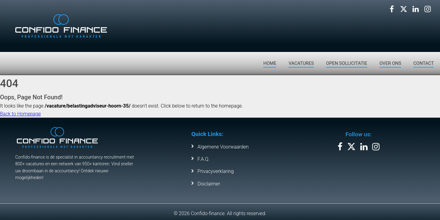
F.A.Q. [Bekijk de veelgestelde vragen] (203, 159)
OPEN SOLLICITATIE (346, 63)
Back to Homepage (20, 114)
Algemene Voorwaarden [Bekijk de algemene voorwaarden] (223, 147)
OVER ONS (390, 63)
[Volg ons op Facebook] (391, 9)
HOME (270, 63)
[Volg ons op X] (403, 9)
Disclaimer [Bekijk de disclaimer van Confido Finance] (208, 184)
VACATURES (301, 63)
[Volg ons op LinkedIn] (415, 9)
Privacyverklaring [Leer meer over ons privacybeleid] (215, 171)
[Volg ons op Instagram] (427, 9)
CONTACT (423, 63)
